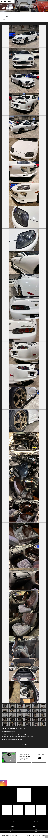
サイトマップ (44, 835)
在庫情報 (12, 818)
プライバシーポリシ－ (36, 835)
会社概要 (36, 829)
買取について (36, 821)
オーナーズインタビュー (36, 824)
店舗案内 (12, 826)
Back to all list (24, 744)
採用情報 (36, 831)
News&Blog (12, 829)
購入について (12, 821)
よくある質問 (28, 835)
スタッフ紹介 (12, 824)
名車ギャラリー (36, 826)
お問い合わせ (12, 831)
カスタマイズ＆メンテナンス (36, 818)
